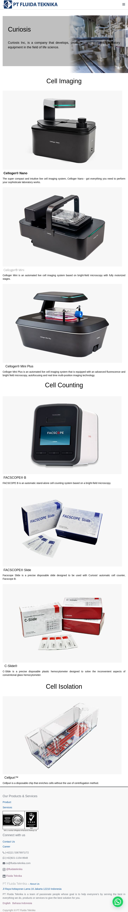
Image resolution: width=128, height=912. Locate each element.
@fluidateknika (14, 869)
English (7, 903)
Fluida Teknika (14, 875)
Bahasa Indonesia (22, 903)
